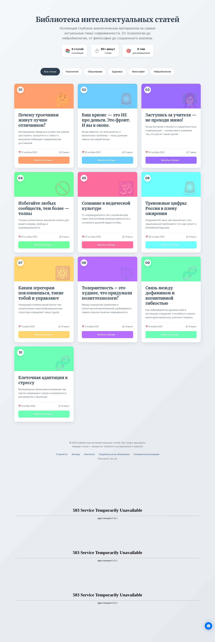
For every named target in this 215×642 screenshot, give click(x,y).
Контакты (89, 454)
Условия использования (146, 454)
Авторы (76, 454)
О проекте (61, 454)
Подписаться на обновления (114, 454)
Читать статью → (44, 160)
